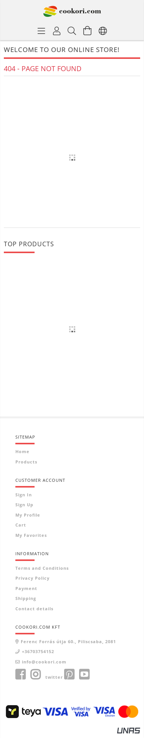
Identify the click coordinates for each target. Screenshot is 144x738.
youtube (84, 674)
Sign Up (24, 504)
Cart (20, 525)
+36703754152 (38, 651)
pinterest (69, 674)
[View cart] (87, 30)
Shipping (25, 598)
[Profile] (57, 30)
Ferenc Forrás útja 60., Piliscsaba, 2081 (68, 641)
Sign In (23, 494)
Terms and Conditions (42, 568)
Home (22, 451)
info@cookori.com (44, 662)
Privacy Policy (32, 578)
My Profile (27, 515)
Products (26, 462)
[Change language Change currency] (103, 30)
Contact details (34, 608)
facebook (20, 674)
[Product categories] (41, 30)
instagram (35, 674)
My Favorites (31, 535)
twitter (54, 677)
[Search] (72, 30)
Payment (26, 588)
